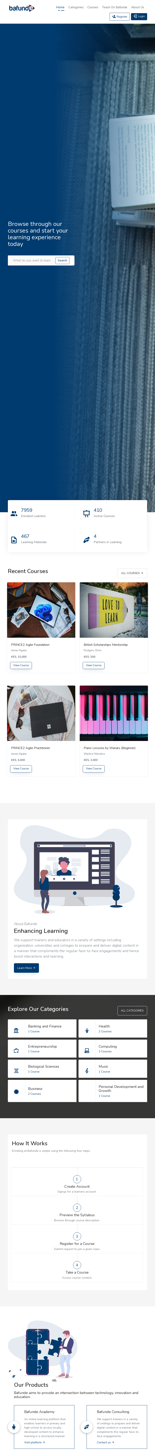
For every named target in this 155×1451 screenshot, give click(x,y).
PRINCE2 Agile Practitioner (30, 748)
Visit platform (34, 1442)
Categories (76, 7)
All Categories (132, 1011)
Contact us (105, 1442)
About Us (137, 7)
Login (139, 16)
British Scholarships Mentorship (106, 645)
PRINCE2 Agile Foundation (30, 645)
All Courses (132, 573)
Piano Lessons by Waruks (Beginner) (110, 748)
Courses (92, 7)
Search (62, 260)
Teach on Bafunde (114, 7)
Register (119, 16)
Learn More (26, 968)
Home (60, 7)
